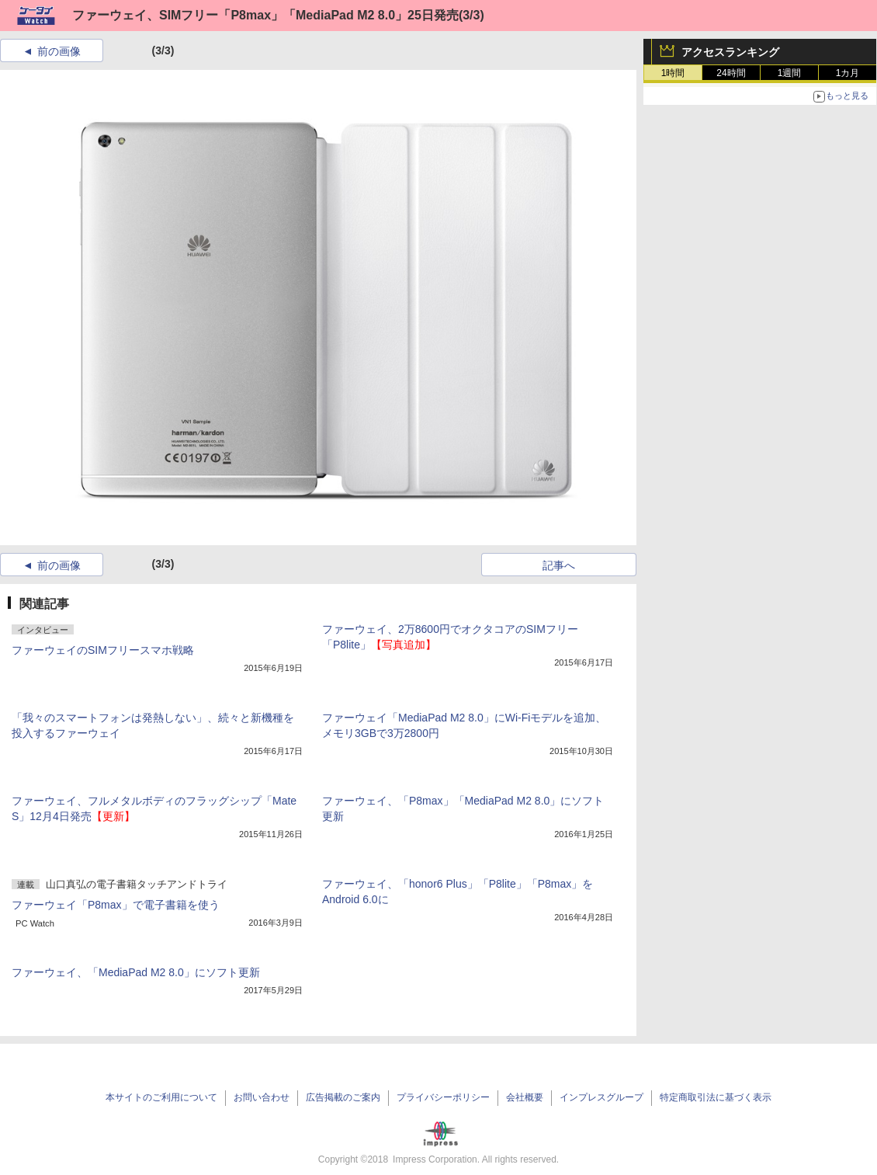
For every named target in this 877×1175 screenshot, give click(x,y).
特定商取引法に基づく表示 (715, 1097)
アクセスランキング (730, 52)
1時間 (673, 73)
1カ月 (848, 73)
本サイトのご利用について (161, 1097)
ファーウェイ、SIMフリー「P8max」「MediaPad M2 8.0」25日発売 (265, 15)
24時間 (730, 73)
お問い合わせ (261, 1097)
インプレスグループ (601, 1097)
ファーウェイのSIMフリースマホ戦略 (103, 650)
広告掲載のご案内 (343, 1097)
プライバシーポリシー (443, 1097)
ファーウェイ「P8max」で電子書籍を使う (116, 905)
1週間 (790, 73)
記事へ (558, 565)
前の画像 (59, 51)
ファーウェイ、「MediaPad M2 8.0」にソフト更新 (136, 972)
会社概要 (524, 1097)
